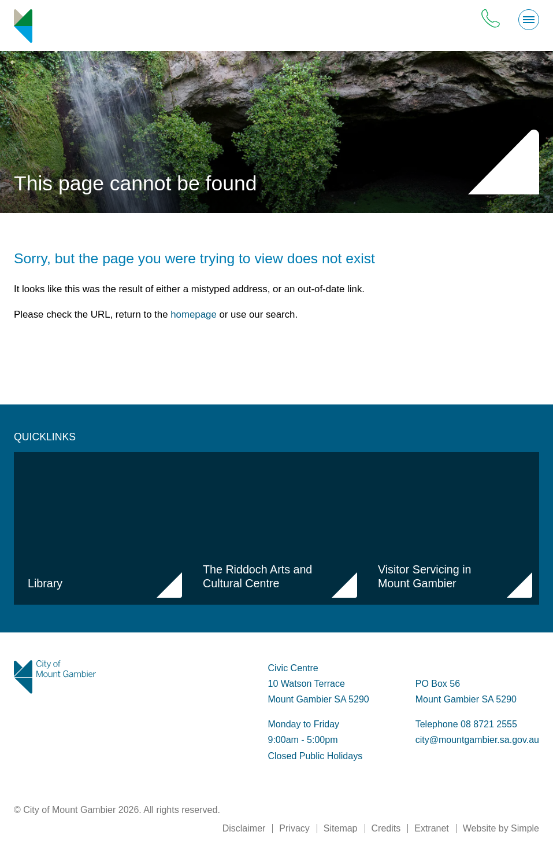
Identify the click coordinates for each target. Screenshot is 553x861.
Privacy (294, 828)
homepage (193, 314)
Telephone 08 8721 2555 (466, 724)
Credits (386, 828)
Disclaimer (244, 828)
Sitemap (341, 828)
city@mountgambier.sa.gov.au (477, 740)
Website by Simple (501, 828)
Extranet (431, 828)
